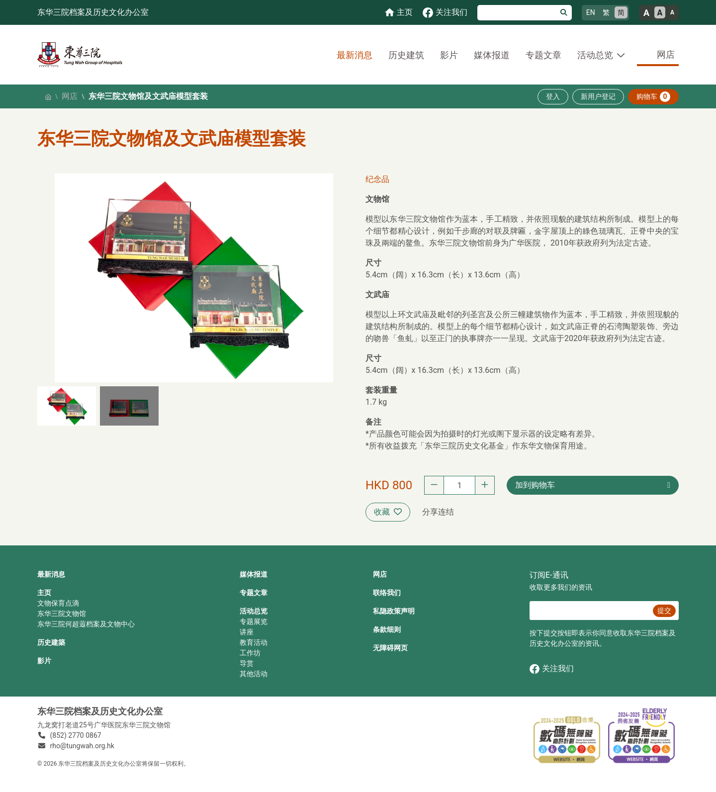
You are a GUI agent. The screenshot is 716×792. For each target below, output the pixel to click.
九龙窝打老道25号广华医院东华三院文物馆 (104, 725)
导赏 (247, 663)
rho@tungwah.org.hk (82, 746)
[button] (66, 406)
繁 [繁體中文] (606, 12)
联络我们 (387, 593)
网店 (666, 54)
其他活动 (254, 674)
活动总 (250, 611)
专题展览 (254, 621)
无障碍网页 (390, 648)
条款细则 (387, 629)
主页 (44, 593)
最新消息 (354, 55)
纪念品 (377, 179)
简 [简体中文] (621, 12)
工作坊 (250, 653)
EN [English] (590, 12)
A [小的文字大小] (672, 12)
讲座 (247, 632)
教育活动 (254, 642)
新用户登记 (598, 96)
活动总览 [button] (595, 55)
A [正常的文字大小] (660, 12)
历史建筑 (406, 55)
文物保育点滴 (58, 603)
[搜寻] (516, 12)
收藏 (388, 512)
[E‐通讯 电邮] (590, 610)
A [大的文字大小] (646, 12)
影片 (449, 55)
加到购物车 (535, 485)
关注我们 (552, 669)
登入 (553, 96)
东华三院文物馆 (61, 613)
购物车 (653, 96)
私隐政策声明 (394, 611)
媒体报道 (492, 55)
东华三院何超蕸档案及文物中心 (86, 624)
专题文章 (543, 55)
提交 (664, 611)
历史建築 (51, 642)
